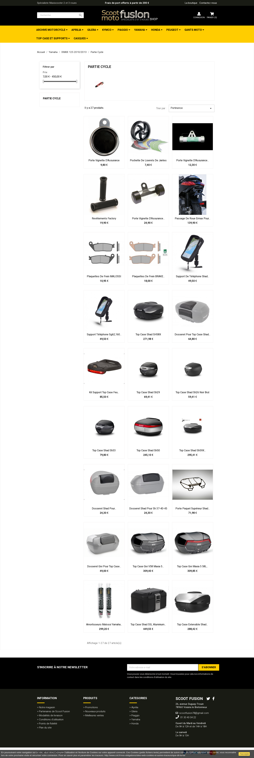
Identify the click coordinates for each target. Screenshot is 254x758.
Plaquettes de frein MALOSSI (104, 276)
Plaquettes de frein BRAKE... (148, 276)
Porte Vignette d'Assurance (104, 160)
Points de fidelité (48, 723)
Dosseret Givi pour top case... (104, 566)
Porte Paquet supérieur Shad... (192, 509)
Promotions (91, 707)
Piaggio (123, 30)
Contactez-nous (208, 3)
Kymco (107, 30)
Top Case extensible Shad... (192, 624)
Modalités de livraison (51, 715)
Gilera (92, 30)
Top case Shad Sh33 (104, 450)
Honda (156, 30)
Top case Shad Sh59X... (192, 450)
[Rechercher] (60, 15)
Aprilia (76, 30)
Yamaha (140, 30)
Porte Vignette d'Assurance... (192, 160)
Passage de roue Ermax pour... (192, 218)
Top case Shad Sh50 (148, 450)
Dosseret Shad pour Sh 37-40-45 (148, 509)
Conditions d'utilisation (51, 719)
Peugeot (172, 30)
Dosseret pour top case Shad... (192, 334)
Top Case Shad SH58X (148, 334)
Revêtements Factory (104, 218)
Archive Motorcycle (51, 30)
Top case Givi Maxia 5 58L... (192, 566)
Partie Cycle (52, 98)
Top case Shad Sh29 (148, 392)
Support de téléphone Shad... (192, 276)
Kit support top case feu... (104, 392)
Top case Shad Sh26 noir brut (192, 392)
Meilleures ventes (94, 715)
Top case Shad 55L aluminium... (148, 624)
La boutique (191, 3)
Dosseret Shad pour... (104, 509)
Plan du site (45, 727)
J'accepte (244, 754)
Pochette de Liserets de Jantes (148, 160)
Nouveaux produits (95, 711)
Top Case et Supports (52, 38)
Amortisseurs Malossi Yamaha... (104, 624)
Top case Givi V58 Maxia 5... (148, 566)
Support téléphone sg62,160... (104, 334)
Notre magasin (47, 707)
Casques (80, 38)
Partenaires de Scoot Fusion (54, 711)
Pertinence (192, 108)
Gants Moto (193, 30)
